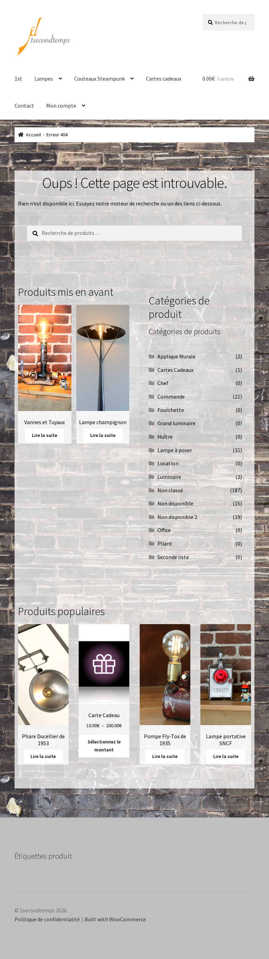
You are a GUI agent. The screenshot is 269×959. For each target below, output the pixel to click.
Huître (165, 436)
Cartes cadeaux (163, 78)
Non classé (170, 490)
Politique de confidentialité (47, 919)
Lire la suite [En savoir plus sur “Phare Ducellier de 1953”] (43, 756)
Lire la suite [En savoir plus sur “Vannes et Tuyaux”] (44, 435)
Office (164, 530)
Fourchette (170, 410)
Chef (162, 383)
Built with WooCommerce (115, 919)
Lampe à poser (174, 450)
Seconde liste (173, 557)
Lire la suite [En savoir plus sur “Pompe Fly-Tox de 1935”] (164, 756)
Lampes (43, 78)
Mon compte (61, 105)
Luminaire (169, 476)
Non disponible (175, 503)
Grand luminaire (176, 423)
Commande (171, 396)
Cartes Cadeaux (175, 369)
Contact (24, 105)
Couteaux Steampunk (99, 78)
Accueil (33, 134)
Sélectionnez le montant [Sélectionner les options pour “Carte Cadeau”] (104, 746)
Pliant (164, 543)
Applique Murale (176, 356)
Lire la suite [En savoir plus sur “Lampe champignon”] (102, 435)
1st (18, 78)
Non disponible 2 (177, 516)
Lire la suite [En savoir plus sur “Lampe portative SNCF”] (225, 756)
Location (168, 463)
